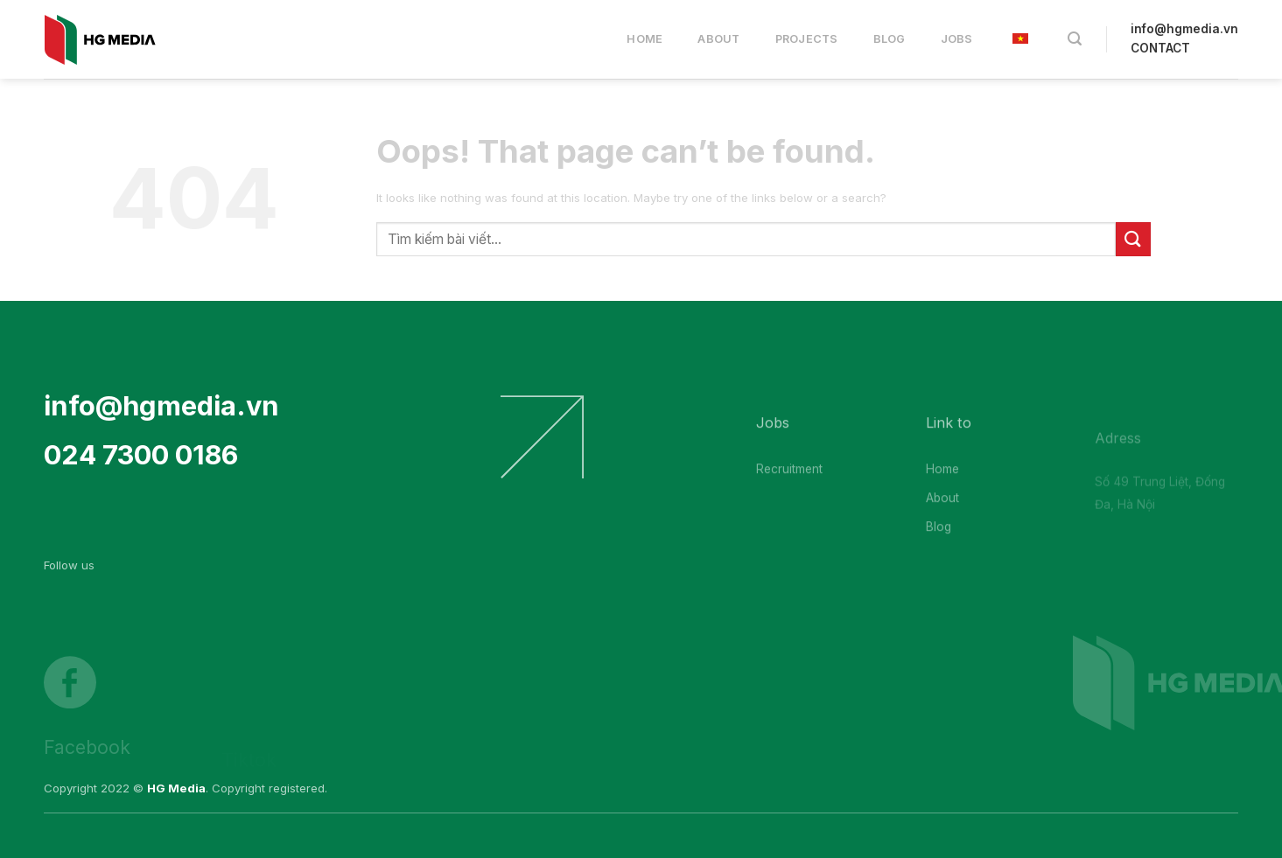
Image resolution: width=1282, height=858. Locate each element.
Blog (889, 38)
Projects (806, 38)
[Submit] (1133, 239)
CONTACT (1160, 48)
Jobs (957, 38)
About (718, 38)
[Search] (1075, 39)
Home (644, 38)
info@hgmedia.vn (1184, 29)
